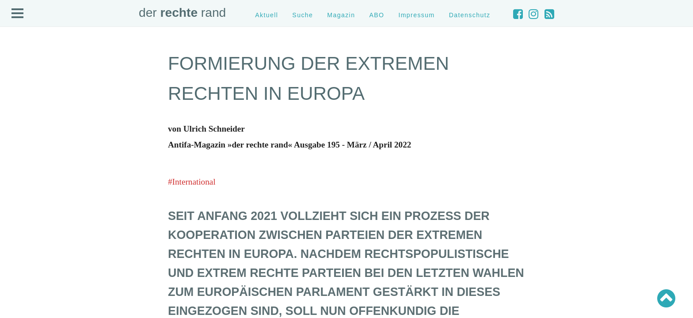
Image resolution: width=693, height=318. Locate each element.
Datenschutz (470, 15)
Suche (302, 15)
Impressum (416, 15)
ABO (376, 15)
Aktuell (266, 15)
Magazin (341, 15)
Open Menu (17, 14)
